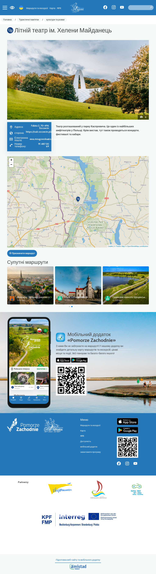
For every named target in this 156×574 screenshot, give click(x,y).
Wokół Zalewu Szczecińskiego (32, 297)
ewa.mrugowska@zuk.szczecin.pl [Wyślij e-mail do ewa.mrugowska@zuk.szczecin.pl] (48, 139)
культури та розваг (55, 19)
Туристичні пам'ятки (29, 19)
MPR (59, 8)
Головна (7, 19)
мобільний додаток (88, 447)
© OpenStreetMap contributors (136, 246)
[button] (17, 80)
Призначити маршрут (22, 253)
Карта (52, 8)
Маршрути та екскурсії (37, 8)
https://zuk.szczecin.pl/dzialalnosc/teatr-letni (48, 133)
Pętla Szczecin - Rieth (123, 297)
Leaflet (110, 246)
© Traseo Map (119, 246)
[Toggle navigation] (4, 7)
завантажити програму (90, 452)
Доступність (85, 441)
